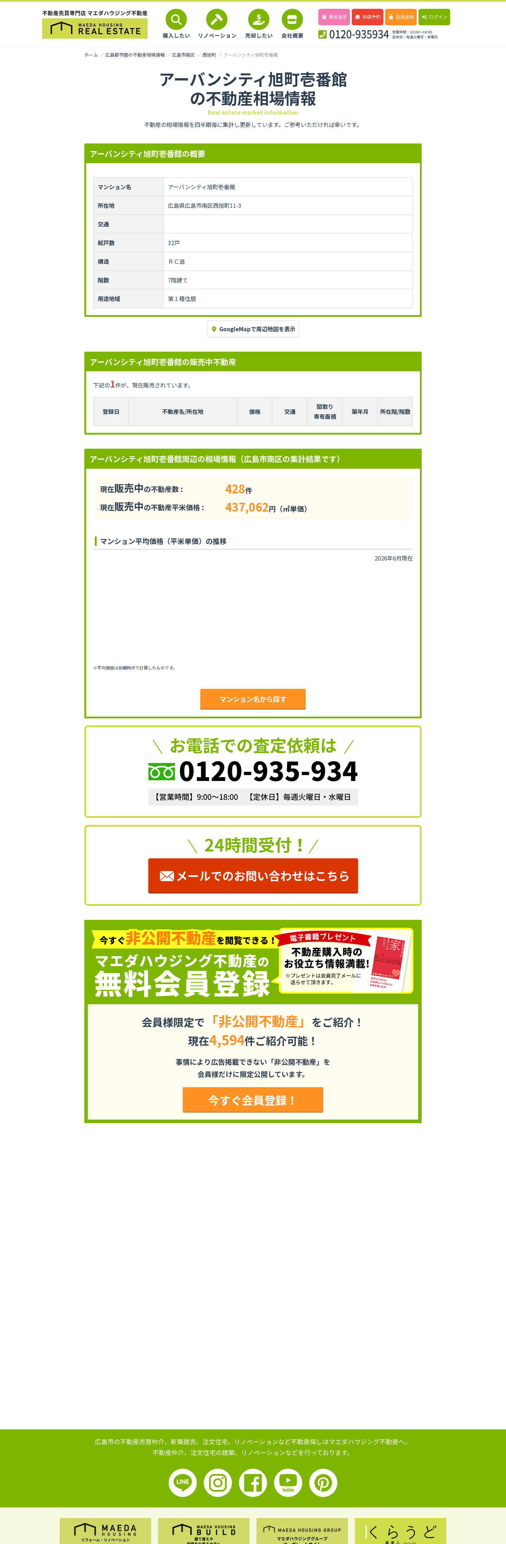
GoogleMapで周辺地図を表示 (253, 329)
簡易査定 (334, 16)
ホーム (91, 54)
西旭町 (209, 54)
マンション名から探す (253, 699)
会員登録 (401, 16)
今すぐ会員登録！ (253, 1100)
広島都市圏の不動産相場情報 (135, 54)
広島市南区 (183, 54)
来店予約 (367, 16)
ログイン (434, 16)
